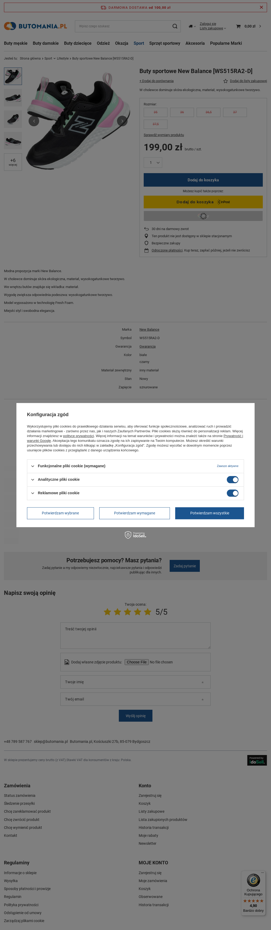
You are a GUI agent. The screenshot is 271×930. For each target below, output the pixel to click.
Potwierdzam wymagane (134, 513)
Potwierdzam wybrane (60, 513)
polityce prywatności (78, 436)
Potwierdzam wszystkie (209, 513)
